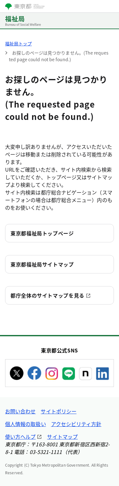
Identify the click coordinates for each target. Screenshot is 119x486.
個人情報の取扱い (25, 424)
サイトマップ (62, 436)
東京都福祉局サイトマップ (42, 264)
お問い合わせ (20, 411)
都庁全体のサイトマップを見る (47, 295)
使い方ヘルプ (20, 436)
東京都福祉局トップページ (42, 233)
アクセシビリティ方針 (76, 424)
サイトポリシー (58, 411)
